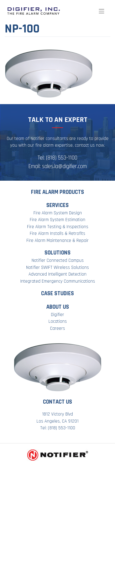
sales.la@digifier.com (64, 166)
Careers (57, 328)
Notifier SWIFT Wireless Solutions (57, 267)
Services (57, 205)
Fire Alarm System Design (57, 213)
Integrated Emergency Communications (57, 281)
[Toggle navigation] (101, 11)
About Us (57, 307)
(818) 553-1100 (61, 157)
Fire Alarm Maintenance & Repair (57, 240)
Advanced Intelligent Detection (57, 274)
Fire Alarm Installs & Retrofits (57, 233)
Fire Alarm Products (57, 192)
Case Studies (57, 293)
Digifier (57, 315)
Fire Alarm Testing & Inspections (57, 227)
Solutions (57, 252)
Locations (57, 321)
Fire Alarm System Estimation (57, 220)
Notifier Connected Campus (58, 260)
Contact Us (57, 401)
